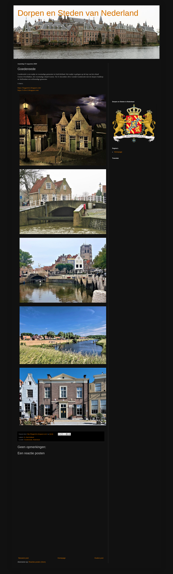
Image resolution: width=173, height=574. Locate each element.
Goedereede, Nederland (32, 440)
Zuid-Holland (30, 437)
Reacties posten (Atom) (37, 562)
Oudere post (98, 558)
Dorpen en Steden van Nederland (78, 13)
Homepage (62, 558)
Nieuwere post (23, 558)
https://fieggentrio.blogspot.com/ (29, 88)
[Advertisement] (61, 535)
